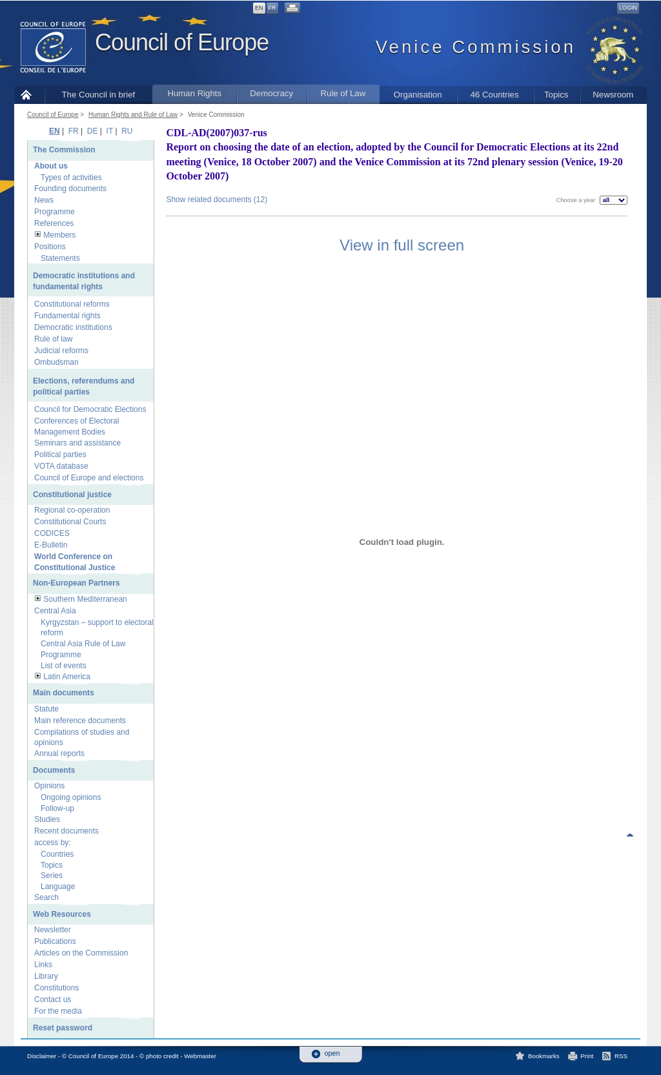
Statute (46, 708)
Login (628, 8)
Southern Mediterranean (85, 599)
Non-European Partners (76, 583)
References (54, 223)
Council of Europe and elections (88, 477)
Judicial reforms (61, 350)
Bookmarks (544, 1056)
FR (272, 8)
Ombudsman (56, 362)
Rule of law (53, 338)
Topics (556, 94)
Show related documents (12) (216, 199)
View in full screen (402, 245)
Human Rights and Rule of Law (133, 114)
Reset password (62, 1027)
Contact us (52, 999)
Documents (54, 770)
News (44, 200)
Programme (54, 211)
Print (586, 1056)
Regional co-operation (72, 510)
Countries (57, 854)
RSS (621, 1056)
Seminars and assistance (77, 442)
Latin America (66, 676)
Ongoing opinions (71, 797)
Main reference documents (80, 720)
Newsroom (613, 94)
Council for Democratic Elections (90, 409)
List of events (63, 665)
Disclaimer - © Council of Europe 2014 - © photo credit (103, 1056)
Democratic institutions (73, 327)
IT (110, 131)
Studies (47, 819)
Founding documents (70, 188)
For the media (58, 1011)
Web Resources (62, 914)
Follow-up (57, 808)
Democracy (271, 93)
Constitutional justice (72, 494)
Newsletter (52, 929)
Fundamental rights (67, 315)
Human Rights (194, 93)
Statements (60, 258)
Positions (50, 246)
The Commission (64, 149)
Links (43, 964)
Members (59, 235)
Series (52, 875)
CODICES (52, 533)
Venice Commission (216, 114)
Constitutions (56, 987)
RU (126, 131)
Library (46, 976)
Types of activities (71, 177)
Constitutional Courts (70, 521)
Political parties (60, 454)
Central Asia (55, 610)
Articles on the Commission (81, 952)
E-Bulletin (50, 544)
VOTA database (61, 466)
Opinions (49, 785)
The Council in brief (99, 94)
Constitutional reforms (72, 304)
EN (259, 8)
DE (92, 131)
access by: (52, 842)
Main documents (63, 692)
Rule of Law (343, 93)
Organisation (418, 94)
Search (46, 897)
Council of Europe (182, 42)
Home (29, 94)
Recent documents (66, 830)
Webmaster (200, 1056)
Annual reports (59, 753)
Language (58, 886)
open (332, 1053)
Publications (55, 941)
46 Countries (495, 94)
